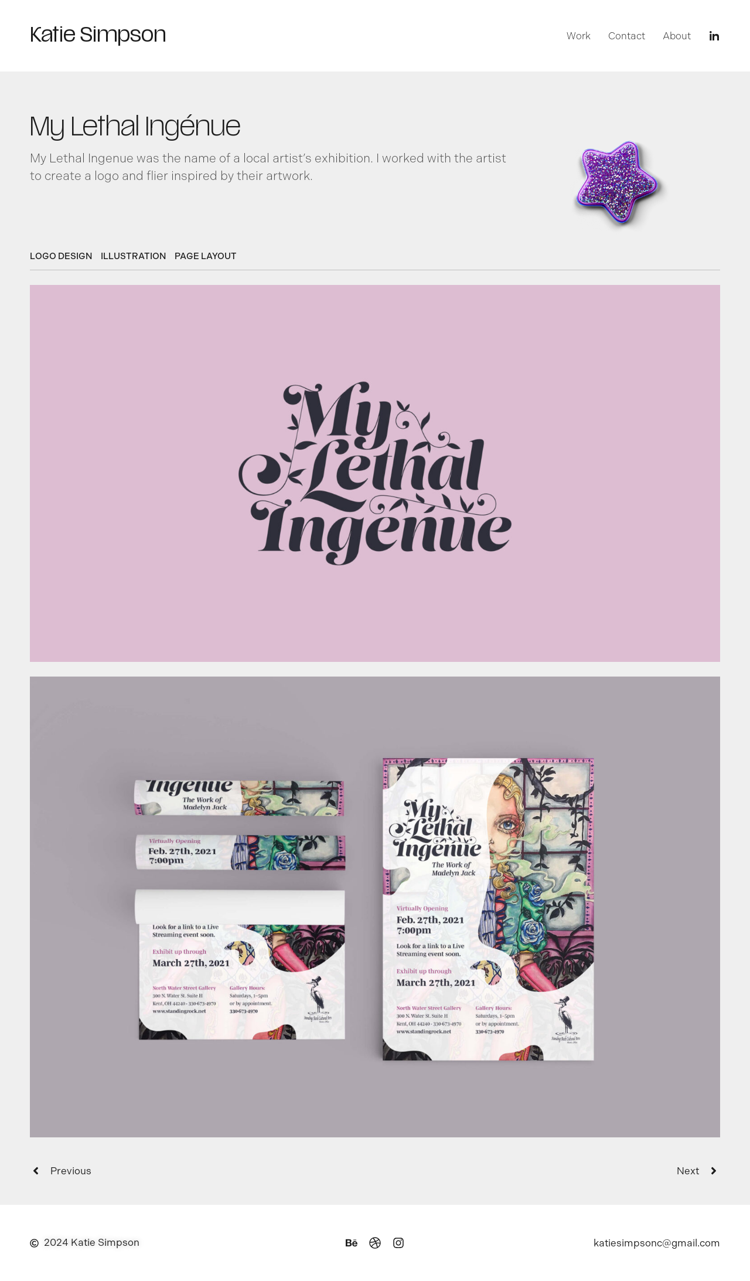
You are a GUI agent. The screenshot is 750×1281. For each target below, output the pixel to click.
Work (579, 36)
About (677, 36)
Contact (626, 36)
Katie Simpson (98, 36)
